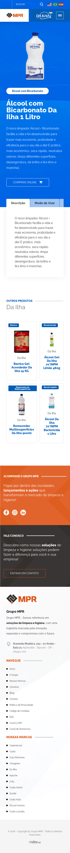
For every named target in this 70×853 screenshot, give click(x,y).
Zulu (12, 781)
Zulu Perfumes (17, 757)
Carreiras (14, 687)
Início (12, 669)
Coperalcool (16, 745)
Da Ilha (13, 769)
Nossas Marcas (18, 681)
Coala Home (16, 787)
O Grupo (14, 675)
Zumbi (13, 793)
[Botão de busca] (41, 4)
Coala (12, 751)
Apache (14, 775)
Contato (14, 699)
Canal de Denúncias (20, 729)
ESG (12, 717)
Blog (12, 693)
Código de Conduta (19, 711)
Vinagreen (15, 763)
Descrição (18, 203)
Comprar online (27, 182)
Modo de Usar (45, 203)
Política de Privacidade (21, 705)
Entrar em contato (24, 573)
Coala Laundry (17, 811)
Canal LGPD (16, 723)
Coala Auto (15, 799)
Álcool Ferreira (17, 805)
